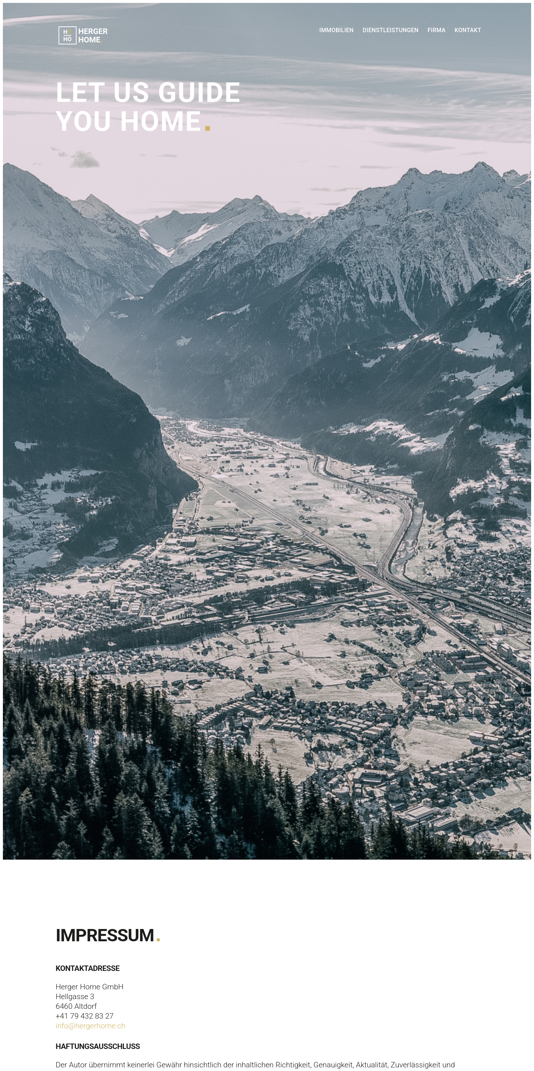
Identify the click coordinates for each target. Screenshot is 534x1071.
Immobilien (336, 30)
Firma (436, 30)
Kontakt (468, 30)
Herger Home (83, 35)
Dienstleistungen (391, 30)
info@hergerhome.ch (90, 1025)
